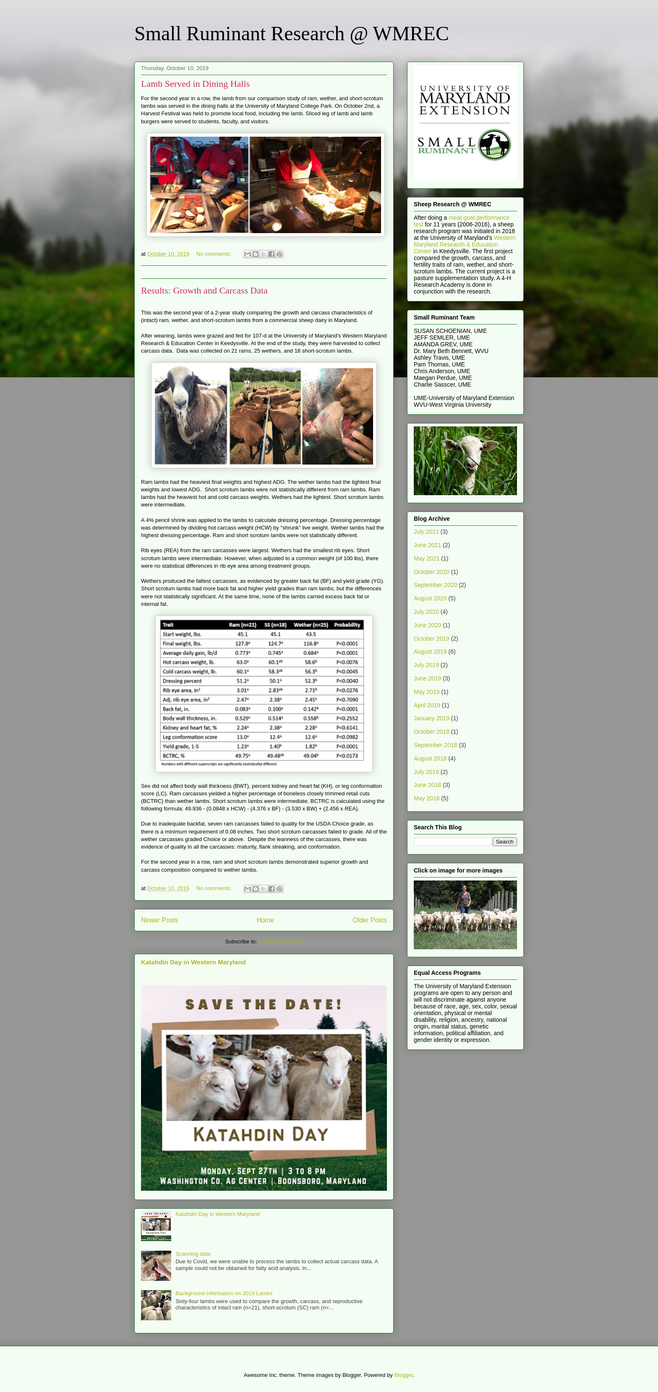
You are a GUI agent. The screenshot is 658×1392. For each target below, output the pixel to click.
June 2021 (427, 545)
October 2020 (431, 572)
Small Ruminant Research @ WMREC (291, 33)
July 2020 (426, 611)
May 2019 (426, 691)
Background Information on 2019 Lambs (223, 1293)
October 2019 (431, 638)
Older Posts (370, 920)
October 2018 (431, 731)
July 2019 (426, 665)
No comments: (214, 254)
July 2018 (426, 772)
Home (265, 920)
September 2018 (435, 745)
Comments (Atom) (280, 941)
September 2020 (435, 585)
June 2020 (427, 625)
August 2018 (430, 758)
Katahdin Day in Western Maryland (193, 962)
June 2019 (427, 678)
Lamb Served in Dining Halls (195, 83)
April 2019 (427, 705)
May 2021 (426, 558)
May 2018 (426, 798)
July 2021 (426, 531)
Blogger (403, 1375)
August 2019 (430, 651)
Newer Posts (159, 920)
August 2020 (430, 598)
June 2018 (427, 785)
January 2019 (431, 718)
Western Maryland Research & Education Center (465, 244)
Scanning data (192, 1254)
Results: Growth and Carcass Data (204, 290)
